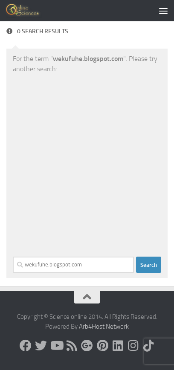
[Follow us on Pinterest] (102, 346)
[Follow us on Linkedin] (118, 346)
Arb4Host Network (104, 326)
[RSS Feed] (72, 346)
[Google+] (87, 346)
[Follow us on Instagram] (133, 346)
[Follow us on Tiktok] (148, 346)
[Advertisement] (87, 165)
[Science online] (26, 346)
